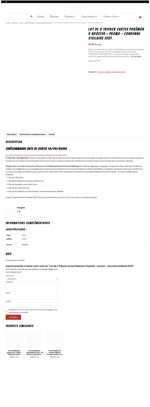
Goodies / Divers (62, 16)
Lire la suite (136, 56)
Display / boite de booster (45, 23)
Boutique (18, 16)
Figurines (28, 16)
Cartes (21, 23)
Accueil (8, 16)
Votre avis (9, 282)
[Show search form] (141, 16)
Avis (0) (51, 134)
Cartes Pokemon (44, 16)
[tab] (11, 134)
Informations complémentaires (33, 134)
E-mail (8, 301)
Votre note (10, 276)
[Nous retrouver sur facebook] (6, 1)
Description (12, 134)
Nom (8, 293)
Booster (101, 72)
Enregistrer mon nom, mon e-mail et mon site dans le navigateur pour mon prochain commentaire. (33, 311)
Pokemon (25, 245)
